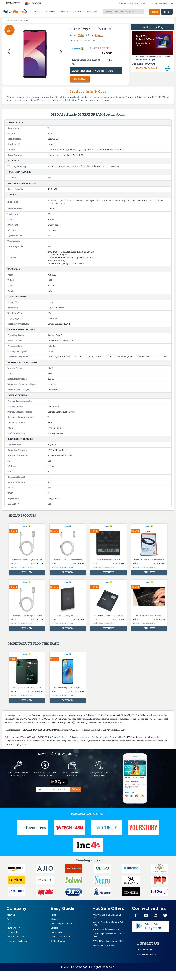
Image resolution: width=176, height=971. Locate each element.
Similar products (22, 515)
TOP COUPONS (78, 12)
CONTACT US (154, 4)
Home (53, 915)
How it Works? (13, 928)
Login (166, 12)
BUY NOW (79, 79)
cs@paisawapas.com (146, 954)
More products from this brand (33, 643)
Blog (9, 919)
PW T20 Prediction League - (107, 941)
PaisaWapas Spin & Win (103, 945)
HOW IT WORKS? (140, 4)
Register (154, 12)
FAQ (9, 923)
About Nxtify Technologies (18, 941)
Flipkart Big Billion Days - (106, 929)
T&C (73, 64)
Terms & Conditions (15, 936)
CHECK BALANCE (126, 4)
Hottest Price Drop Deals (62, 936)
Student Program (58, 941)
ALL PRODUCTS (36, 12)
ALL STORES (50, 12)
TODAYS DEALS (64, 12)
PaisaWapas (79, 967)
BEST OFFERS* (92, 12)
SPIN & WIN (33, 3)
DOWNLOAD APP (166, 4)
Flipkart (99, 35)
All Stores (55, 919)
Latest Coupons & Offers (62, 923)
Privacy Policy (13, 932)
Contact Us (147, 943)
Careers (54, 928)
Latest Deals (56, 932)
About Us (11, 915)
